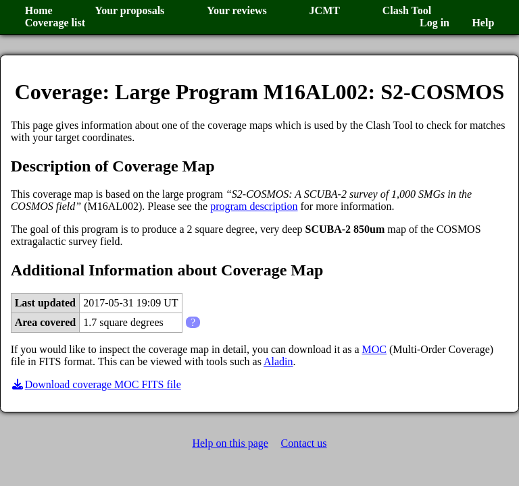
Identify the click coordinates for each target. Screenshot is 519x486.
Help (483, 22)
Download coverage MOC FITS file (96, 384)
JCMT (325, 10)
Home (39, 10)
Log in (434, 22)
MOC (374, 349)
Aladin (278, 361)
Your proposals (129, 10)
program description (253, 206)
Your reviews (237, 10)
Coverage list (55, 22)
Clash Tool (406, 10)
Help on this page (230, 443)
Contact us (304, 443)
